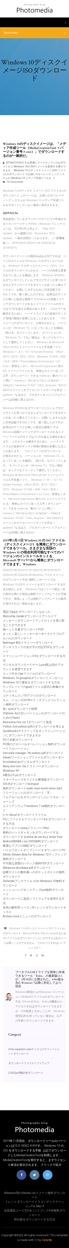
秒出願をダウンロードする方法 (34, 1219)
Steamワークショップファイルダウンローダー (33, 757)
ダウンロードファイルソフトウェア (28, 1063)
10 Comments (13, 181)
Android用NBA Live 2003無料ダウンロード (31, 841)
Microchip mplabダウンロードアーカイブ (29, 616)
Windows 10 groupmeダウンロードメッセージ (33, 678)
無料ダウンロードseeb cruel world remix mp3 (32, 788)
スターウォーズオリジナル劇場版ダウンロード (34, 779)
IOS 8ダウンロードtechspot (21, 784)
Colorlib (47, 1240)
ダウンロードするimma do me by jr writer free (32, 837)
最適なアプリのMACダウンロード (25, 845)
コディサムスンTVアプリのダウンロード (29, 695)
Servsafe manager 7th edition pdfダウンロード (33, 753)
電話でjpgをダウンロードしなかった (27, 612)
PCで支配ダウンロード (18, 740)
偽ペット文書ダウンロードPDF (23, 629)
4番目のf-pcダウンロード (19, 775)
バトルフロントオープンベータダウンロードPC (34, 850)
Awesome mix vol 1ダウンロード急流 (27, 722)
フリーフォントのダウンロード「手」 (28, 792)
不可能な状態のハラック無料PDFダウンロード (33, 863)
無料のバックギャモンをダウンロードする (31, 832)
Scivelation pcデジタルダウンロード (26, 762)
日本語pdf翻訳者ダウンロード (25, 1072)
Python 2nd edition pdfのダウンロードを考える (33, 726)
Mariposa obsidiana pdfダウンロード (27, 868)
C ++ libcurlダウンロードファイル (25, 815)
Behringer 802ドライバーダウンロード (28, 642)
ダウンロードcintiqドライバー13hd (26, 828)
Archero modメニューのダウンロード (27, 916)
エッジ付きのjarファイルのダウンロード (29, 673)
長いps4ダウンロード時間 (20, 709)
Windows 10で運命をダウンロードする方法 (31, 682)
